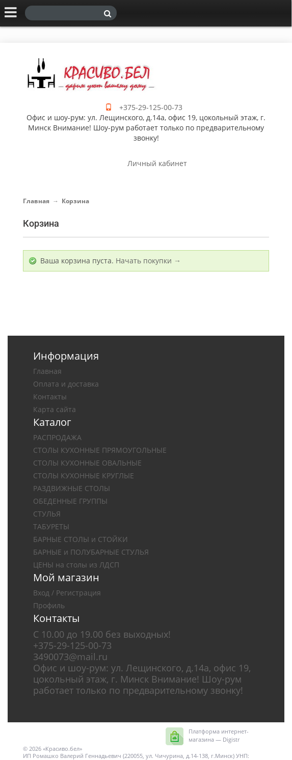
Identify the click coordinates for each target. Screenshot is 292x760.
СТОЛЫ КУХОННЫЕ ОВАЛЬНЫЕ (87, 463)
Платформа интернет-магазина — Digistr (219, 735)
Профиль (49, 605)
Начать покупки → (148, 260)
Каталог (52, 422)
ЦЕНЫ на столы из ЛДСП (76, 564)
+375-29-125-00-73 (150, 107)
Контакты (50, 396)
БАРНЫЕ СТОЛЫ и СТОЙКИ (80, 539)
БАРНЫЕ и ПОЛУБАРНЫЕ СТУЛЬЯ (91, 552)
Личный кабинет (157, 163)
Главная (36, 201)
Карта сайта (54, 409)
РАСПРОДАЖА (57, 437)
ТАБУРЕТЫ (51, 526)
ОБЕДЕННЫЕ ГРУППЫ (70, 501)
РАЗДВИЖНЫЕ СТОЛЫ (71, 488)
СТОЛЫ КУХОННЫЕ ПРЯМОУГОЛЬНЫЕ (100, 450)
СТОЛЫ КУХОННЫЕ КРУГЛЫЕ (83, 475)
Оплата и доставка (66, 384)
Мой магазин (66, 577)
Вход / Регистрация (67, 593)
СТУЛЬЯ (47, 514)
